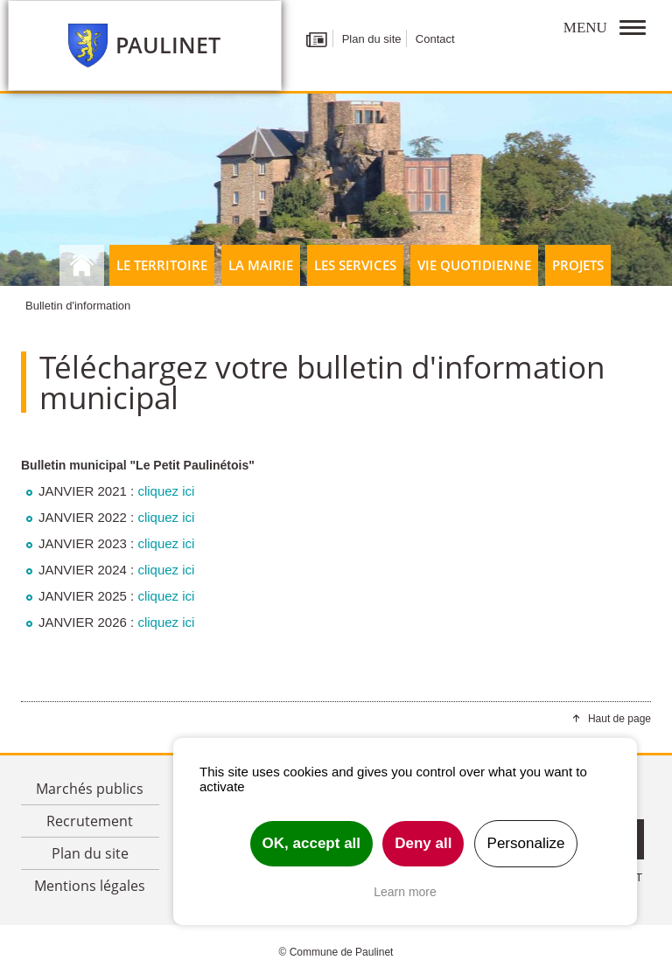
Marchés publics (90, 789)
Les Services (355, 265)
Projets (578, 265)
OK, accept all (311, 843)
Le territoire (161, 265)
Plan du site (372, 38)
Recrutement (89, 821)
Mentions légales (89, 886)
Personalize (526, 843)
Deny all (423, 843)
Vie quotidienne (474, 265)
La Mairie (260, 265)
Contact (435, 38)
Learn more (405, 892)
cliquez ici (165, 490)
